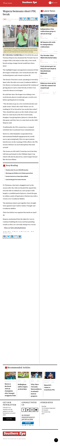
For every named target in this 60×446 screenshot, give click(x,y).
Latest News (49, 11)
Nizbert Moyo (45, 38)
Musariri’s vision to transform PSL (49, 387)
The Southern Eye (46, 412)
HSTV (43, 413)
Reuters (7, 381)
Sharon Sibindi (45, 62)
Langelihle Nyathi (45, 93)
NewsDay (44, 406)
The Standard (45, 410)
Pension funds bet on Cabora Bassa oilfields (17, 176)
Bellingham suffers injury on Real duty (23, 387)
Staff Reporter (45, 51)
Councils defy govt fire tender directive (16, 179)
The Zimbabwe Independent (48, 408)
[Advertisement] (20, 302)
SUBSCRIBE (9, 419)
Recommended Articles (18, 367)
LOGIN (55, 2)
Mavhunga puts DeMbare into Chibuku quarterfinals (19, 173)
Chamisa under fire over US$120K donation (17, 170)
